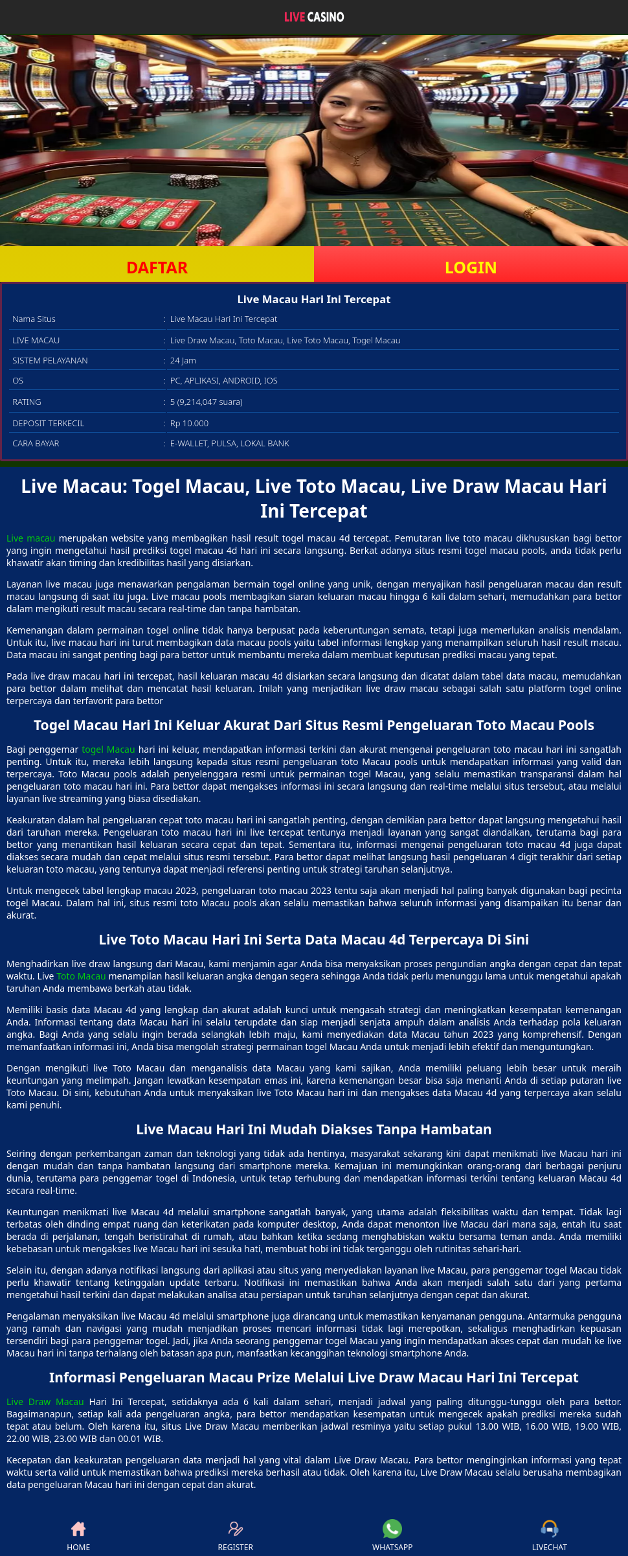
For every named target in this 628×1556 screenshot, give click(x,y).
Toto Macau (81, 976)
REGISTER (235, 1536)
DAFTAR (157, 267)
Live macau (30, 538)
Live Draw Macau (45, 1401)
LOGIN (471, 267)
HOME (78, 1536)
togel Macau (108, 749)
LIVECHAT (549, 1536)
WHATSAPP (392, 1536)
